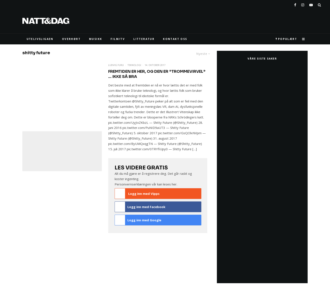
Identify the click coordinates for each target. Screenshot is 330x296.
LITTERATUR (143, 39)
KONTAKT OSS (175, 39)
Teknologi (134, 65)
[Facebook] (295, 4)
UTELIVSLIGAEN (40, 39)
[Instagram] (303, 4)
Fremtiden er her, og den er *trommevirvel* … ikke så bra (157, 74)
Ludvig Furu (116, 65)
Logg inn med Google (138, 220)
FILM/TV (118, 39)
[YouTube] (311, 4)
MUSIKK (95, 39)
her (174, 184)
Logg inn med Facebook (140, 207)
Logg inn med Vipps (137, 193)
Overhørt (71, 39)
